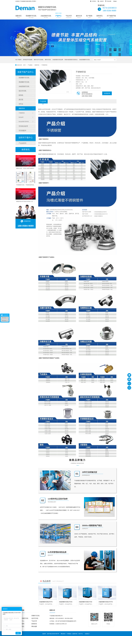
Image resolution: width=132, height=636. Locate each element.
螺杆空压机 (48, 59)
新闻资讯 (99, 17)
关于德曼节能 (111, 17)
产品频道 (30, 65)
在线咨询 (107, 93)
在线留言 (100, 1)
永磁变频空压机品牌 (57, 59)
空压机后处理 (23, 126)
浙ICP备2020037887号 (53, 633)
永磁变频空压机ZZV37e (106, 601)
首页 (24, 65)
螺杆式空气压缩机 (38, 59)
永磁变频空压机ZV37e (46, 601)
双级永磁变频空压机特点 (71, 59)
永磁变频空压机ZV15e (85, 601)
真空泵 (21, 99)
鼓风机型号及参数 (27, 59)
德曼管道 (37, 65)
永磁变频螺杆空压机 (84, 59)
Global (114, 1)
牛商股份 (69, 633)
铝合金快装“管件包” (24, 121)
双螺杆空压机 (35, 615)
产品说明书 (22, 143)
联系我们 (93, 1)
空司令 (21, 104)
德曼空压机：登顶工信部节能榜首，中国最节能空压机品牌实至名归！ (34, 169)
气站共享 (69, 17)
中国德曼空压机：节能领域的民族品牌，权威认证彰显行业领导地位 (34, 185)
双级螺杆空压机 (31, 17)
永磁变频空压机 (46, 17)
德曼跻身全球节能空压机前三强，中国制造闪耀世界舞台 (31, 202)
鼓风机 (21, 95)
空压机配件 (22, 130)
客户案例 (89, 17)
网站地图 (108, 1)
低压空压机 (22, 91)
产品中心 (58, 17)
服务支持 (79, 17)
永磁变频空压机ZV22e (65, 601)
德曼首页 (18, 17)
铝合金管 (21, 117)
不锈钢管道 (44, 65)
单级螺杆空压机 (24, 82)
